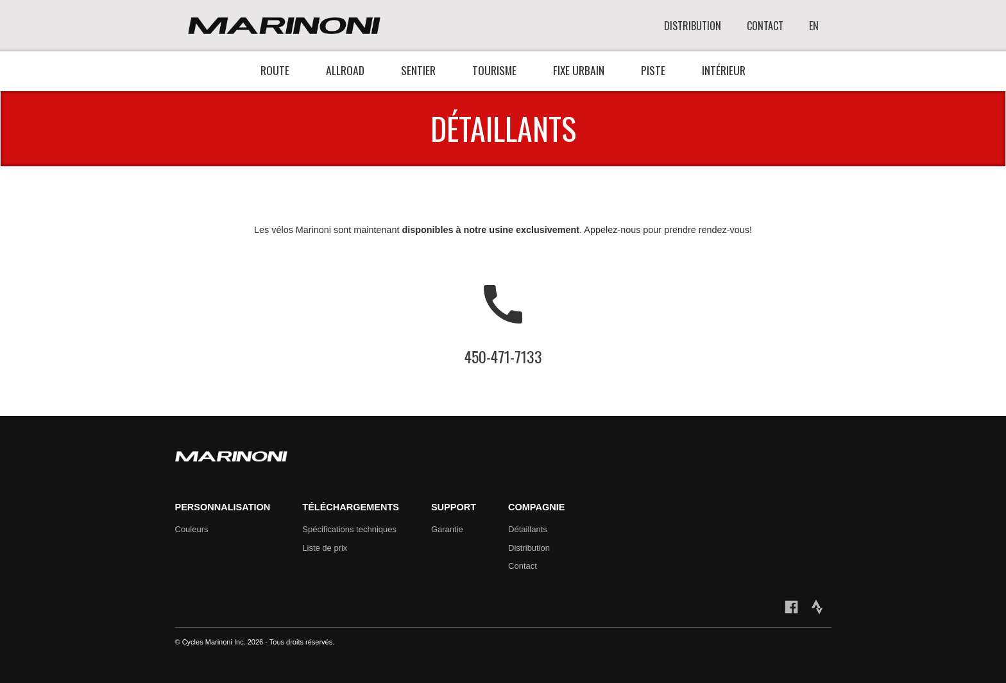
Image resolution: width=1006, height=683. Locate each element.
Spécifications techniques (349, 529)
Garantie (447, 529)
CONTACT (765, 26)
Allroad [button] (345, 70)
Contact (522, 566)
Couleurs (192, 529)
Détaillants (527, 529)
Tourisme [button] (494, 70)
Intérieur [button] (724, 70)
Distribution (529, 548)
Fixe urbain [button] (578, 70)
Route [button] (274, 70)
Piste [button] (653, 70)
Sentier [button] (418, 70)
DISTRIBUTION (692, 26)
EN (814, 26)
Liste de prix (324, 548)
